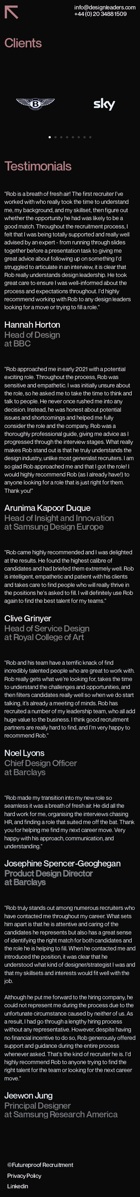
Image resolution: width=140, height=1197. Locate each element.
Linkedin (17, 1186)
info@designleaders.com (105, 7)
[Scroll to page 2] (55, 137)
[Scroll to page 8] (91, 137)
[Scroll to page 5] (73, 137)
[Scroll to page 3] (61, 137)
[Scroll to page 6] (79, 137)
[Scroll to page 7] (84, 137)
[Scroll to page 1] (49, 137)
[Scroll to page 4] (67, 137)
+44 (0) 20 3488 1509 (100, 13)
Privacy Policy (24, 1175)
